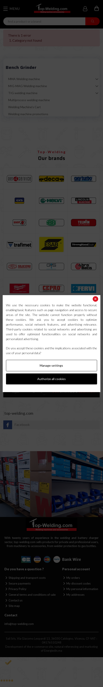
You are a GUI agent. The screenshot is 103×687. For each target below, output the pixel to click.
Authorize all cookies (51, 379)
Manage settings (51, 365)
